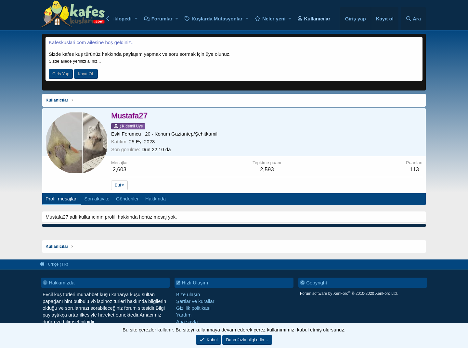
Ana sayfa (187, 321)
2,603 (119, 169)
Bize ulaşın (188, 294)
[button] (136, 18)
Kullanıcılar (317, 18)
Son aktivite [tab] (97, 198)
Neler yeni (274, 18)
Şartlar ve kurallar (195, 301)
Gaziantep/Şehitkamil (194, 134)
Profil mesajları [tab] (62, 198)
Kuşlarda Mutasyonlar (216, 18)
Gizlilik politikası (193, 308)
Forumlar (162, 18)
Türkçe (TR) (54, 264)
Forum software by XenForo (349, 293)
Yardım (183, 315)
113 (414, 169)
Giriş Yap (60, 73)
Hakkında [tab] (155, 198)
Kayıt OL (86, 73)
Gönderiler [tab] (127, 198)
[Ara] (413, 18)
